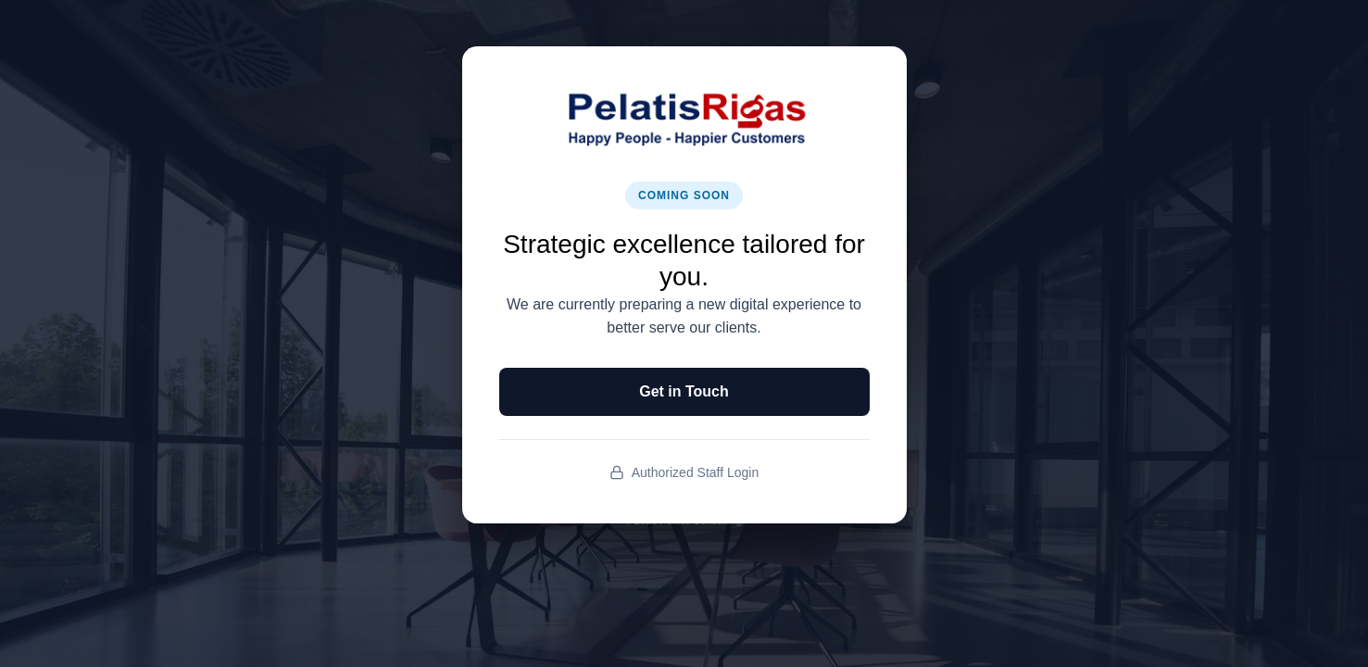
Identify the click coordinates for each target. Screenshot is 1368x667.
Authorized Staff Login (684, 473)
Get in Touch (684, 391)
